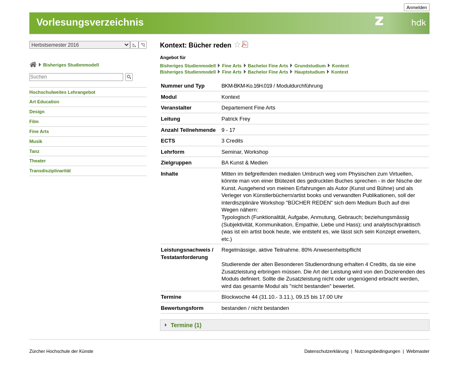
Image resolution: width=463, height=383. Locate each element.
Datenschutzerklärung (326, 351)
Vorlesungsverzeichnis (90, 22)
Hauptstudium (309, 71)
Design (37, 111)
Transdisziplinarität (50, 170)
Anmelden (416, 7)
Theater (37, 160)
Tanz (34, 151)
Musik (35, 141)
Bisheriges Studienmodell (71, 64)
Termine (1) (186, 325)
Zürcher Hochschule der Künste (61, 351)
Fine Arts (39, 131)
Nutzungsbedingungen (377, 351)
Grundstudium (310, 65)
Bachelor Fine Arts (268, 65)
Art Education (44, 101)
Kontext (340, 65)
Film (34, 121)
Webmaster (418, 351)
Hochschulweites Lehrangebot (62, 92)
